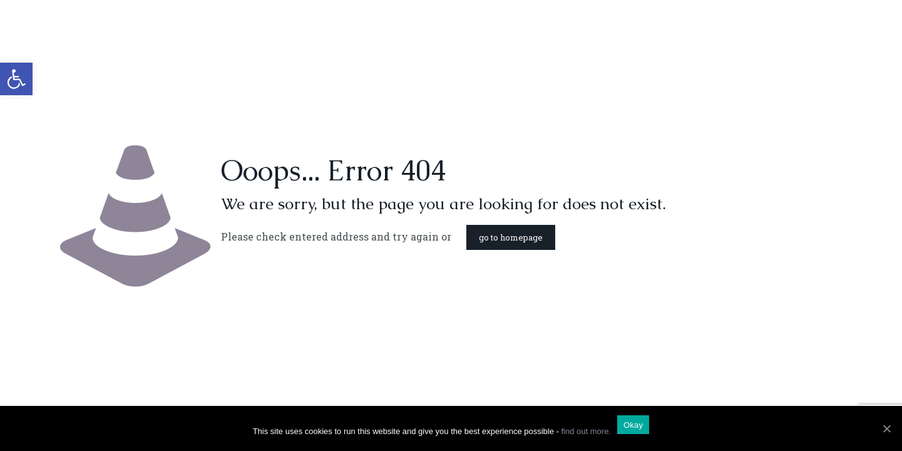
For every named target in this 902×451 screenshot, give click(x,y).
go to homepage (511, 237)
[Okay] (886, 428)
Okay (633, 425)
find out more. (586, 431)
